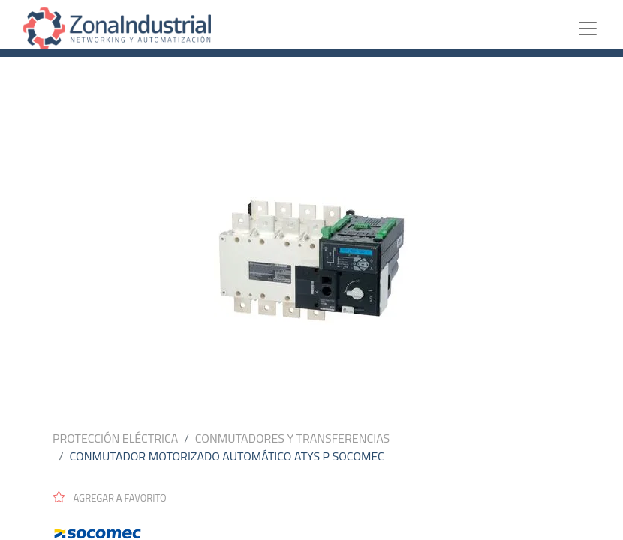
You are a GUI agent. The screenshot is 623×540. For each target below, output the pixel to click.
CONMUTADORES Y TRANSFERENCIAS (292, 438)
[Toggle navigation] (588, 29)
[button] (116, 497)
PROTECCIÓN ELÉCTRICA (115, 438)
